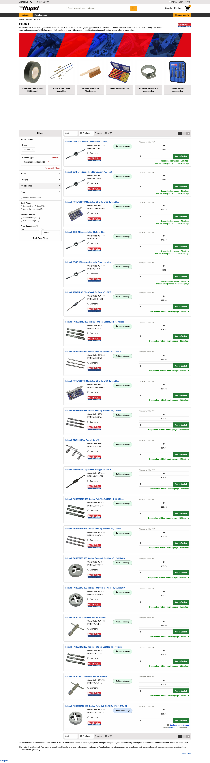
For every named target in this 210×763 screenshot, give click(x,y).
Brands (29, 20)
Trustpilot (4, 761)
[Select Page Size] (86, 133)
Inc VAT (173, 2)
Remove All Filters (52, 168)
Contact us (23, 2)
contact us (173, 728)
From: (24, 229)
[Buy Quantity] (156, 156)
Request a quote (182, 15)
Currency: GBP (185, 2)
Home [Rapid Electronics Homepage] (21, 20)
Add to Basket (181, 156)
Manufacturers (40, 15)
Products (25, 15)
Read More (186, 753)
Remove (55, 157)
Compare (92, 153)
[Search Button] (133, 8)
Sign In (168, 8)
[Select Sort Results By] (71, 133)
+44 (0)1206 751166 (39, 2)
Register (178, 8)
